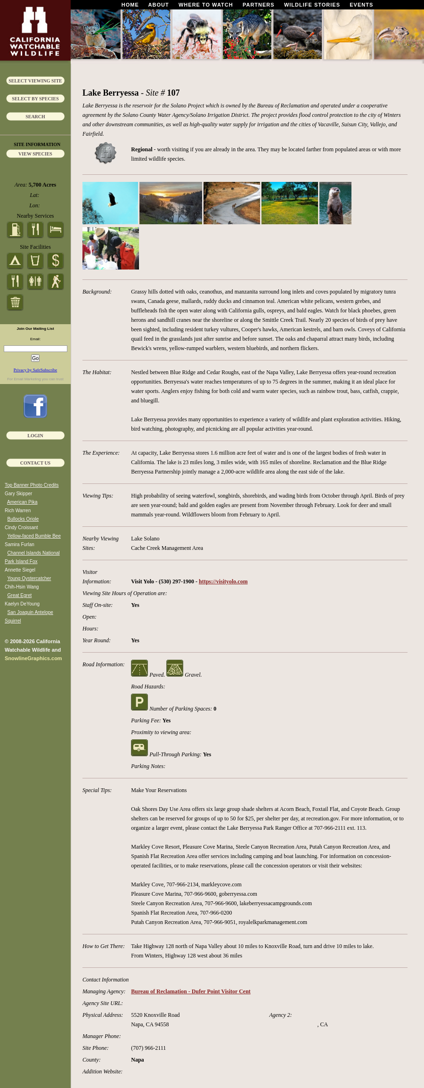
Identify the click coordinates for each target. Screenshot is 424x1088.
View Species (35, 153)
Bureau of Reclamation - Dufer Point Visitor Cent (191, 991)
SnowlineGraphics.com (33, 658)
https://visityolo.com (223, 581)
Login (35, 435)
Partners (259, 5)
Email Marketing (27, 379)
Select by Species (35, 98)
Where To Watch (206, 5)
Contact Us (35, 463)
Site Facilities (35, 247)
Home (130, 5)
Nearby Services (35, 216)
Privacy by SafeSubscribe (35, 370)
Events (361, 5)
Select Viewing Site (35, 80)
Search (35, 116)
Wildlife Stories (312, 5)
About (158, 5)
